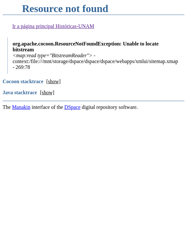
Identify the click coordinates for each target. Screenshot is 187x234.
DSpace (72, 107)
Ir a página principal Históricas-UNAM (53, 26)
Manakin (21, 107)
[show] (53, 81)
